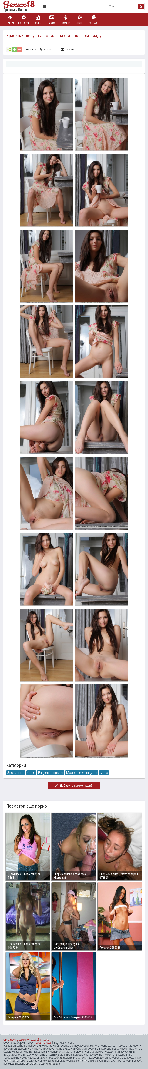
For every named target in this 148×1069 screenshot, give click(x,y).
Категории (24, 19)
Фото (52, 19)
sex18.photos (43, 1042)
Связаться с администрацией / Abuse (26, 1039)
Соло (31, 772)
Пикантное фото (22, 6)
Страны (79, 19)
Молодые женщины (81, 772)
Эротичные (16, 772)
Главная (10, 19)
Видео (38, 19)
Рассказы (93, 19)
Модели (65, 19)
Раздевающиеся (50, 772)
